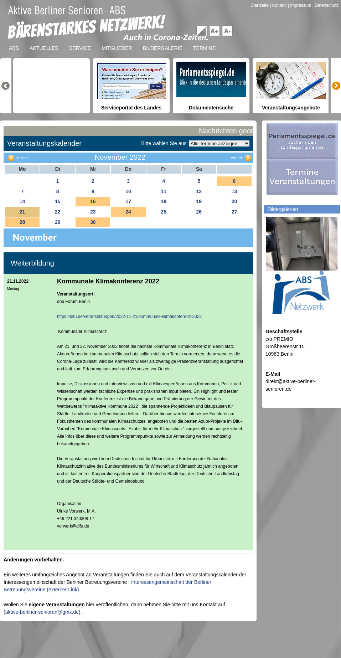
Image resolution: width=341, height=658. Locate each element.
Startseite (260, 5)
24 (128, 212)
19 (199, 201)
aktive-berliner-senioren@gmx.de (42, 612)
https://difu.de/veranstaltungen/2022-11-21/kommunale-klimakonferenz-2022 (129, 316)
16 (93, 201)
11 (163, 191)
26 (199, 212)
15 (58, 201)
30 (93, 222)
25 (163, 212)
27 (234, 212)
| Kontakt (279, 5)
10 (128, 191)
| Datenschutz (325, 5)
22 (58, 212)
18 (163, 201)
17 (128, 201)
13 (234, 191)
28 (22, 222)
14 (22, 201)
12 (199, 191)
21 (22, 212)
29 (58, 222)
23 (93, 212)
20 (234, 201)
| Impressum (299, 5)
